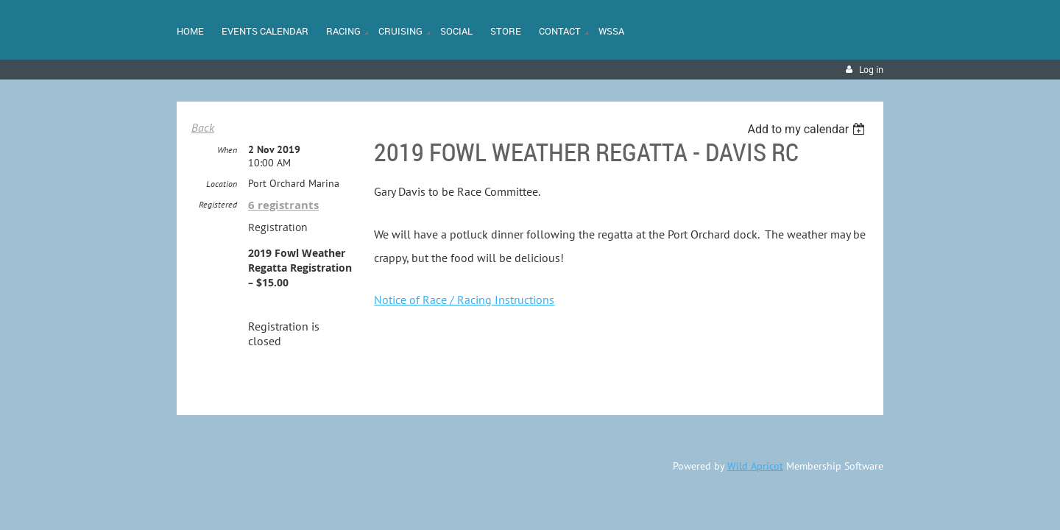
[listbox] (808, 129)
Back (202, 127)
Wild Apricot (755, 466)
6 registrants (283, 205)
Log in (871, 69)
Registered (218, 205)
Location (221, 184)
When (227, 150)
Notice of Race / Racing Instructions (464, 299)
